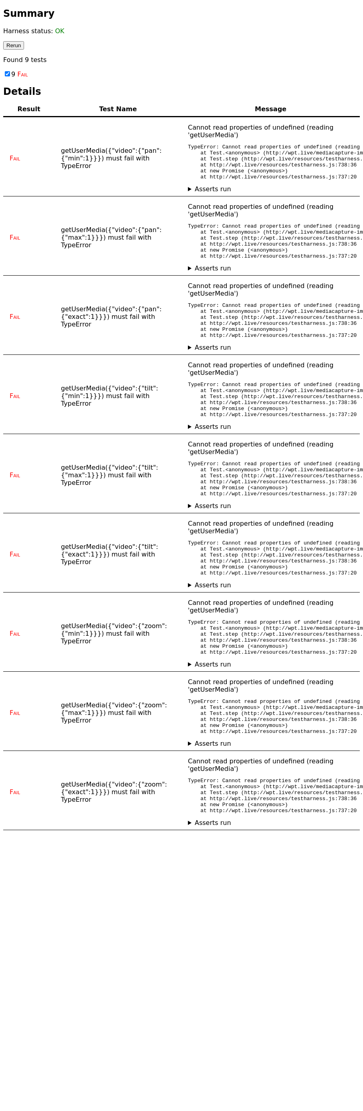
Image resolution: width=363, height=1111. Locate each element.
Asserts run (213, 196)
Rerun (13, 45)
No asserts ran (270, 196)
